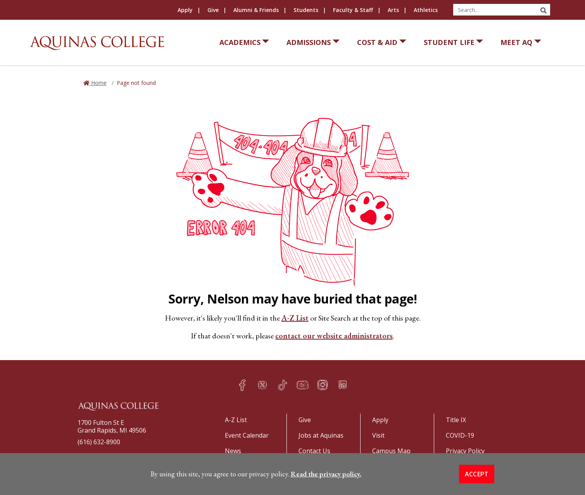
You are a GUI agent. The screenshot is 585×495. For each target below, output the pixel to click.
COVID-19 (460, 435)
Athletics (426, 10)
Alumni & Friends (256, 10)
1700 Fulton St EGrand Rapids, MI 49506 (112, 426)
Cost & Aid (377, 42)
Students (305, 10)
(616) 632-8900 (99, 442)
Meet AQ (516, 42)
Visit (378, 435)
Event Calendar (247, 435)
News (233, 451)
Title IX (456, 420)
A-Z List (295, 318)
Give (213, 10)
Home (98, 82)
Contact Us (314, 451)
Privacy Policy (465, 451)
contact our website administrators (334, 336)
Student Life (449, 42)
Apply (185, 10)
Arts (393, 10)
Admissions (308, 42)
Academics (240, 42)
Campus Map (391, 451)
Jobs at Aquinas (321, 435)
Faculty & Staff (353, 10)
